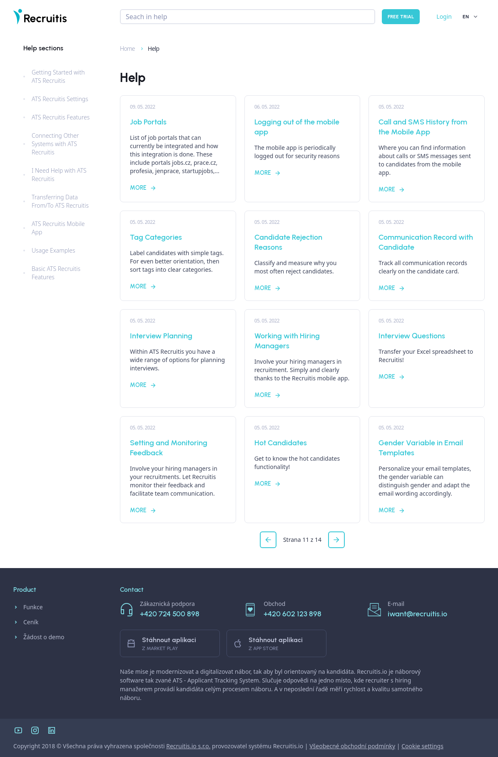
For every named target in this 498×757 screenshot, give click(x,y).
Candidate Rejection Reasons (288, 242)
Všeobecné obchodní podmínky (352, 746)
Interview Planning (161, 335)
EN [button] (471, 16)
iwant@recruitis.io (417, 613)
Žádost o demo (39, 637)
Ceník (25, 622)
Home (124, 48)
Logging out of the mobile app (296, 127)
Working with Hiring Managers (287, 340)
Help (149, 48)
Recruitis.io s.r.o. (188, 746)
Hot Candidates (280, 442)
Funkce (28, 607)
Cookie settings (422, 746)
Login (444, 16)
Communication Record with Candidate (425, 242)
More (143, 187)
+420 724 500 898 (169, 613)
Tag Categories (156, 237)
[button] (268, 539)
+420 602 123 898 (292, 613)
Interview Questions (411, 335)
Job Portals (148, 122)
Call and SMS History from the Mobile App (422, 127)
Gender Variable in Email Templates (420, 447)
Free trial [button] (401, 17)
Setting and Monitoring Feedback (168, 447)
